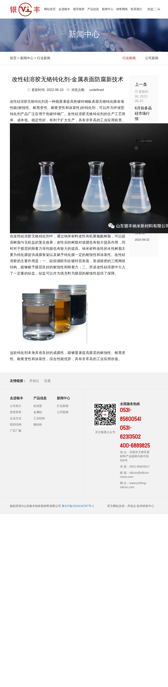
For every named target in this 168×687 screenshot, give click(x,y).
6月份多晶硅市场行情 (143, 113)
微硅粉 (37, 424)
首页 (13, 58)
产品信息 (93, 9)
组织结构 (15, 424)
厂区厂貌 (15, 430)
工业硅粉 (39, 418)
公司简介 (15, 406)
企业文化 (15, 418)
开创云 (34, 381)
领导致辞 (79, 9)
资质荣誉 (15, 412)
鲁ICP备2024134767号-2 (78, 506)
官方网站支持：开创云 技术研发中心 (130, 506)
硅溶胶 (37, 406)
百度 (47, 381)
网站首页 (50, 9)
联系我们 (136, 9)
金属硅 (37, 412)
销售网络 (122, 9)
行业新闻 (43, 58)
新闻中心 (107, 9)
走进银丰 (64, 9)
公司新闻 (151, 58)
